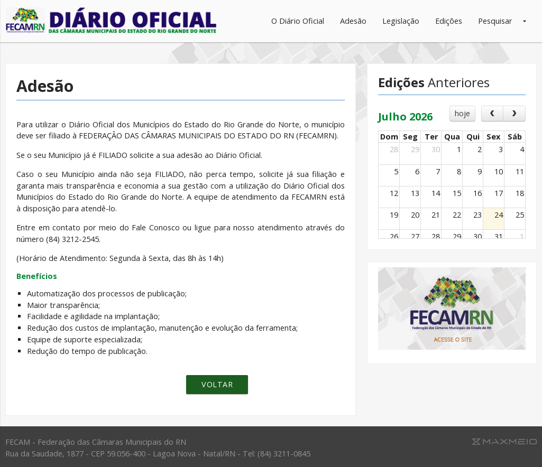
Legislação (400, 21)
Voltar (217, 384)
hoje (462, 113)
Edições (448, 21)
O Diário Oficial (297, 21)
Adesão (353, 21)
